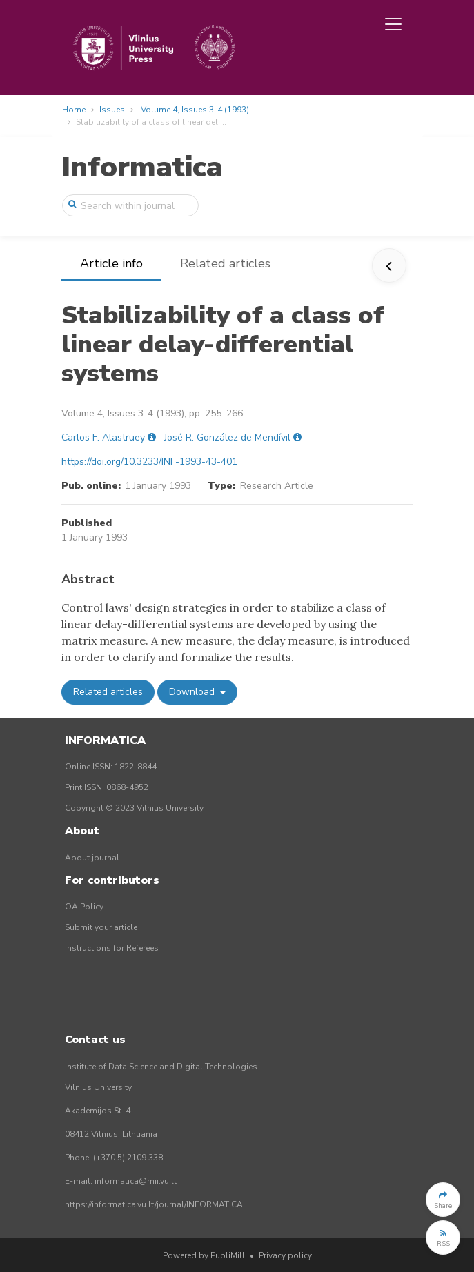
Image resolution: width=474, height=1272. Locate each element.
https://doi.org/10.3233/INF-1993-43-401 (149, 461)
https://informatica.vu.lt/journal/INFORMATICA (154, 1204)
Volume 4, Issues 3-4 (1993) (195, 109)
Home (74, 109)
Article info (111, 263)
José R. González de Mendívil (227, 437)
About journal (92, 857)
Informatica (142, 167)
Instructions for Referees (112, 947)
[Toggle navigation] (393, 24)
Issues (112, 109)
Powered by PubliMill (204, 1255)
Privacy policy (285, 1255)
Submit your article (101, 927)
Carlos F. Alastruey (103, 437)
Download (193, 691)
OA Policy (84, 906)
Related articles (225, 263)
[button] (443, 1199)
